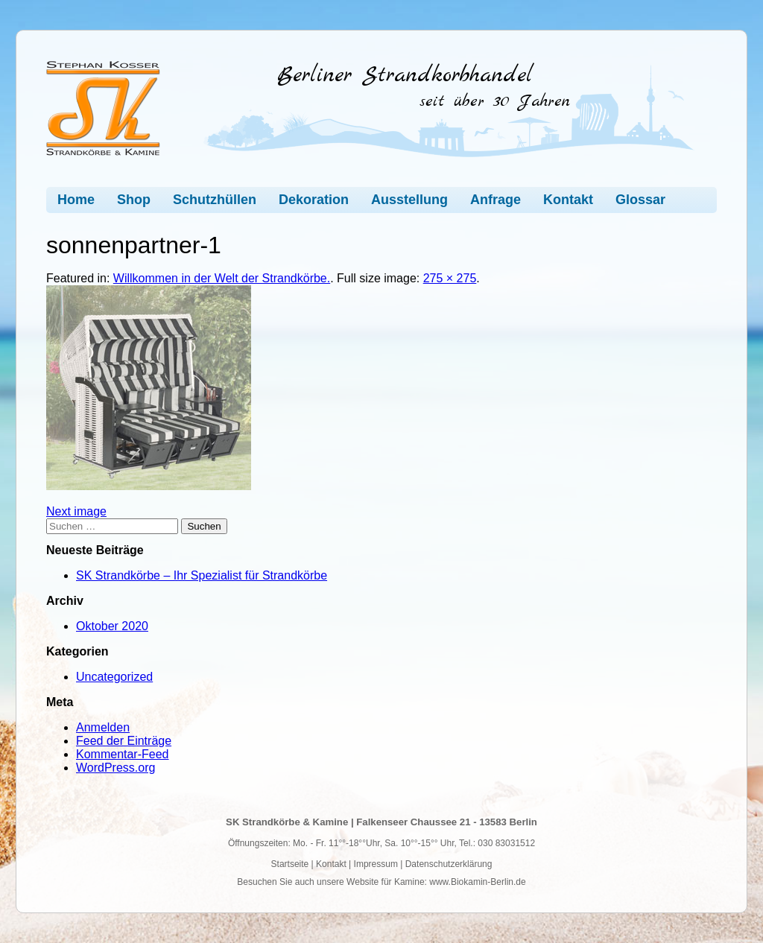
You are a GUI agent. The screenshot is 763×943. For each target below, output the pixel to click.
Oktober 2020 (112, 626)
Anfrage (495, 199)
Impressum (376, 864)
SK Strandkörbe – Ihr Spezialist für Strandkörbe (201, 575)
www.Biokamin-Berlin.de (477, 882)
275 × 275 (450, 278)
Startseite (290, 864)
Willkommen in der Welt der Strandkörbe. (221, 278)
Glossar (640, 199)
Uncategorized (114, 676)
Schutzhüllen (214, 199)
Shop (134, 199)
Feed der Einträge (123, 740)
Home (76, 199)
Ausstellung (409, 199)
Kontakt (568, 199)
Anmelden (103, 727)
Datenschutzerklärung (449, 864)
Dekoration (314, 199)
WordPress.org (115, 767)
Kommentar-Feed (122, 754)
